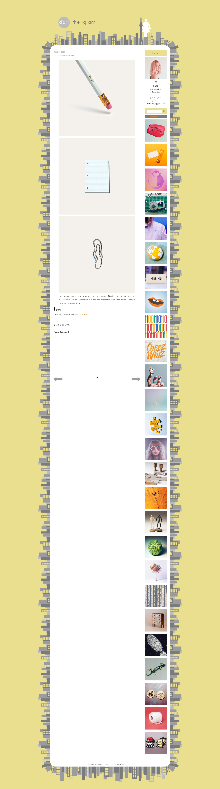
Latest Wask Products (63, 56)
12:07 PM (83, 314)
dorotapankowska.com (156, 101)
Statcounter (155, 116)
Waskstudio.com (67, 299)
